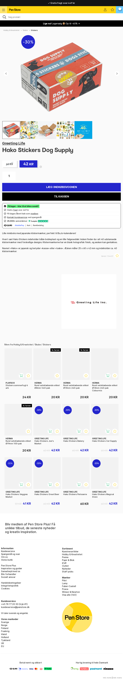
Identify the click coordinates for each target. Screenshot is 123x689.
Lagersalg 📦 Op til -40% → (61, 23)
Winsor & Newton (71, 592)
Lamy (65, 583)
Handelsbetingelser (11, 582)
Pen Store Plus (8, 565)
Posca (65, 589)
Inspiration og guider (11, 568)
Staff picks (67, 571)
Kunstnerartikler (70, 551)
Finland (4, 628)
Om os (4, 557)
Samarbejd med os (10, 571)
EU (2, 646)
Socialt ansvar (8, 577)
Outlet (65, 565)
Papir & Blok (68, 560)
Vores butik (7, 559)
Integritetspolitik (9, 585)
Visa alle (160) (69, 594)
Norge (4, 625)
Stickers (34, 30)
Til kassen (61, 196)
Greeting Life (13, 143)
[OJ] (61, 16)
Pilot (64, 580)
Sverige (5, 622)
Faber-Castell (69, 586)
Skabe (25, 30)
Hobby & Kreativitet (11, 30)
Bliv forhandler (8, 574)
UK (2, 643)
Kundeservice (8, 551)
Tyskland (5, 640)
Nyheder (66, 568)
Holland (5, 637)
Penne (65, 557)
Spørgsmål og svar (10, 554)
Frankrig (5, 631)
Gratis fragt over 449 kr (61, 3)
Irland (4, 634)
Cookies (5, 588)
